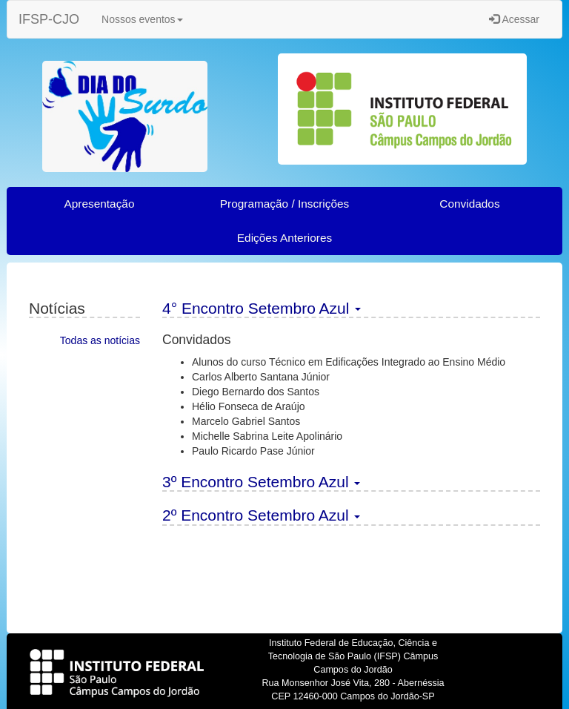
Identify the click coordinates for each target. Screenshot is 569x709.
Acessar (514, 19)
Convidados (469, 203)
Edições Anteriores (284, 237)
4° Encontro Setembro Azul (261, 308)
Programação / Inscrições (285, 203)
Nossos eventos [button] (142, 19)
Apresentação (99, 203)
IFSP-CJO (49, 19)
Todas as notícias (100, 340)
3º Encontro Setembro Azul (261, 481)
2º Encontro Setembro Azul (261, 515)
